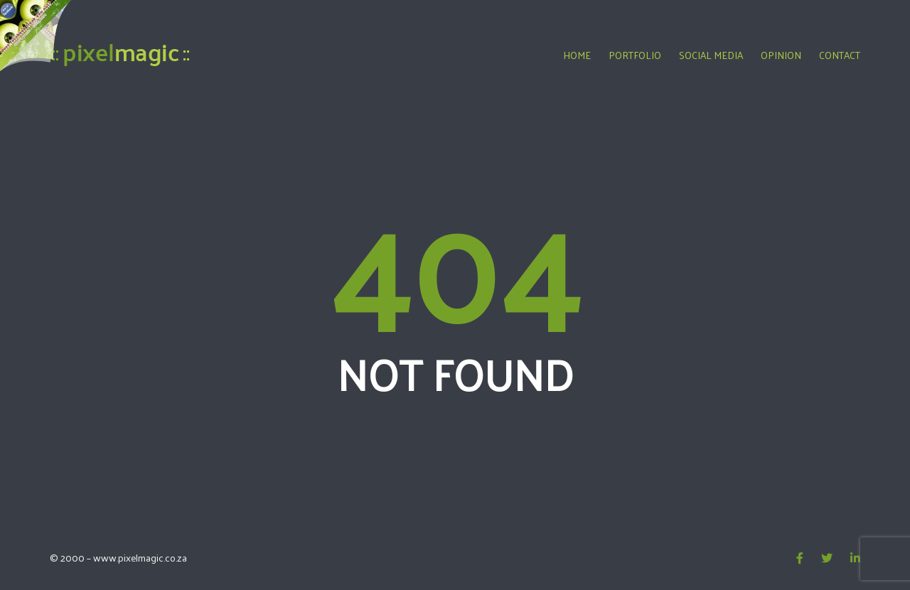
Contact (839, 55)
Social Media (711, 55)
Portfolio (635, 55)
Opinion (781, 55)
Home (577, 55)
